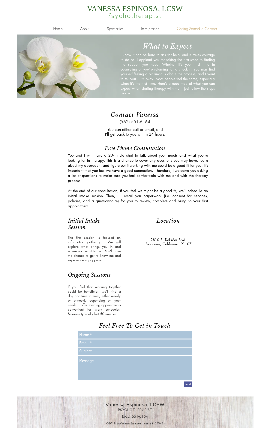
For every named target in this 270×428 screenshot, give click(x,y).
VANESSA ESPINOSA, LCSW (135, 8)
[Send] (188, 384)
